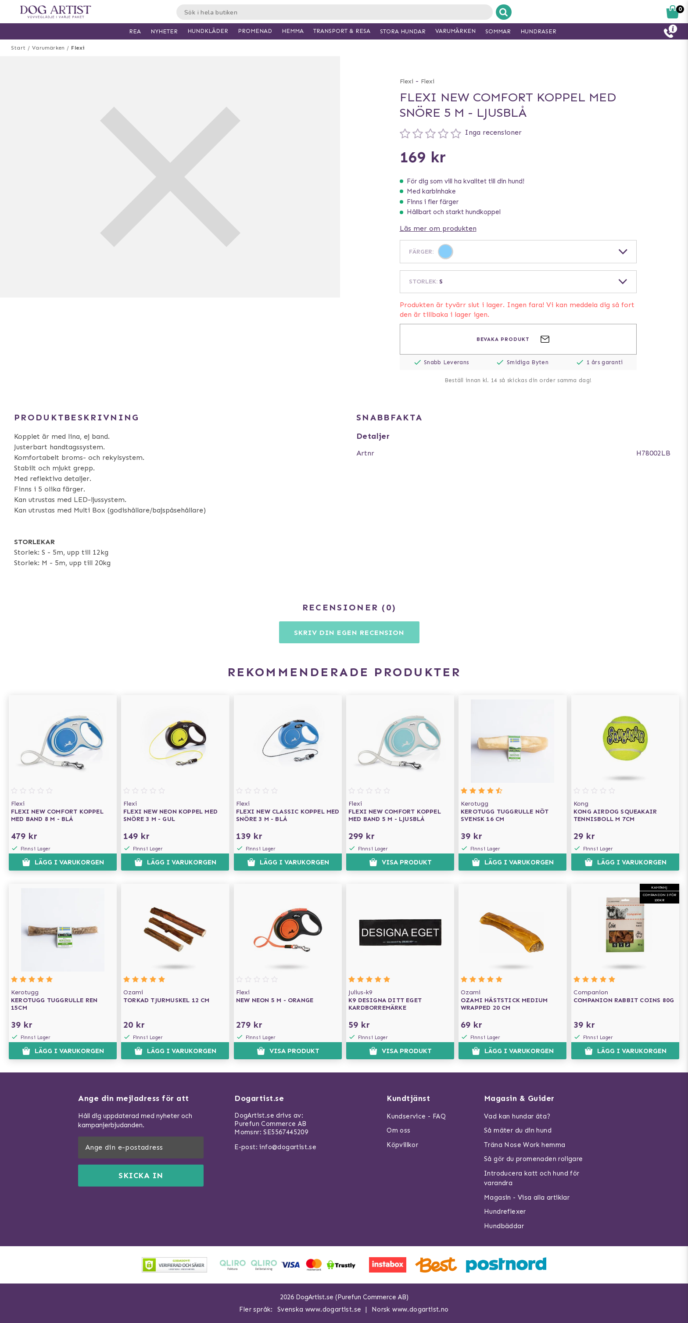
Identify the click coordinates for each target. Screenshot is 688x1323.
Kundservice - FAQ (416, 1116)
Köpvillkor (402, 1145)
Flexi (78, 48)
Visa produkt (400, 862)
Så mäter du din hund (518, 1130)
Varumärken (48, 48)
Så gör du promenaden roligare (533, 1159)
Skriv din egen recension (349, 632)
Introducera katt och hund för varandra (532, 1178)
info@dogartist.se (287, 1147)
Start (18, 48)
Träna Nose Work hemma (524, 1145)
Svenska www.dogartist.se (319, 1309)
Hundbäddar (504, 1226)
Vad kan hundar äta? (517, 1116)
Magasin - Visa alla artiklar (527, 1197)
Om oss (398, 1130)
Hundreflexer (505, 1211)
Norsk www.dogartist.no (410, 1309)
